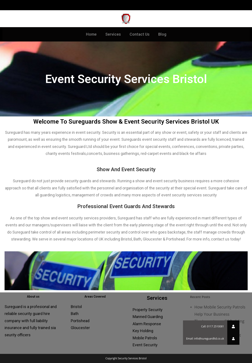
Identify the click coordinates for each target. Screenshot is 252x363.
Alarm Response (147, 324)
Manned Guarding (148, 316)
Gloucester (80, 327)
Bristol (76, 306)
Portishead (80, 320)
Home (91, 34)
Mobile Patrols (145, 338)
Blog (162, 34)
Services (113, 34)
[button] (233, 339)
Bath (75, 313)
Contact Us (140, 34)
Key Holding (143, 330)
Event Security (145, 345)
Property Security (148, 309)
